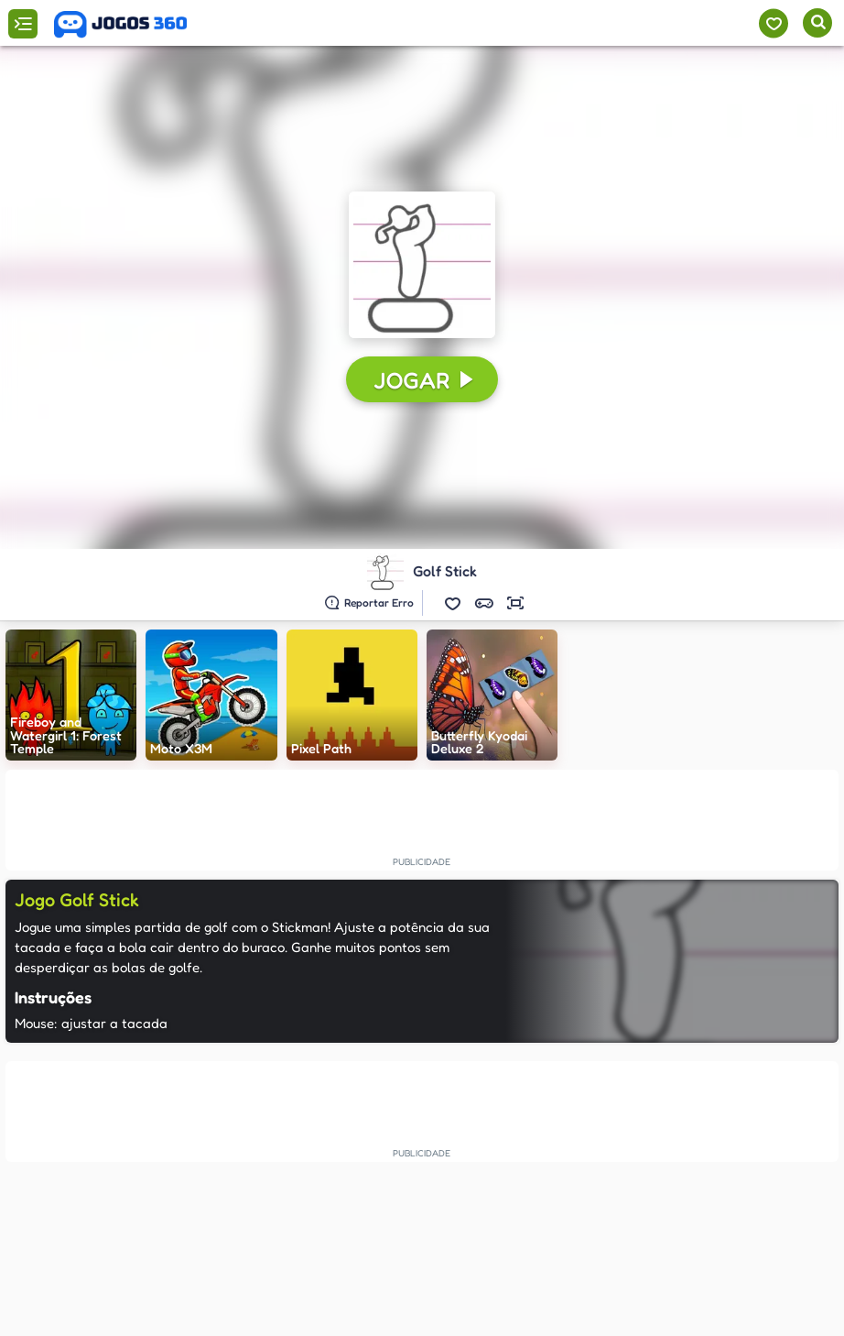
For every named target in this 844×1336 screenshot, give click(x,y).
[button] (453, 603)
